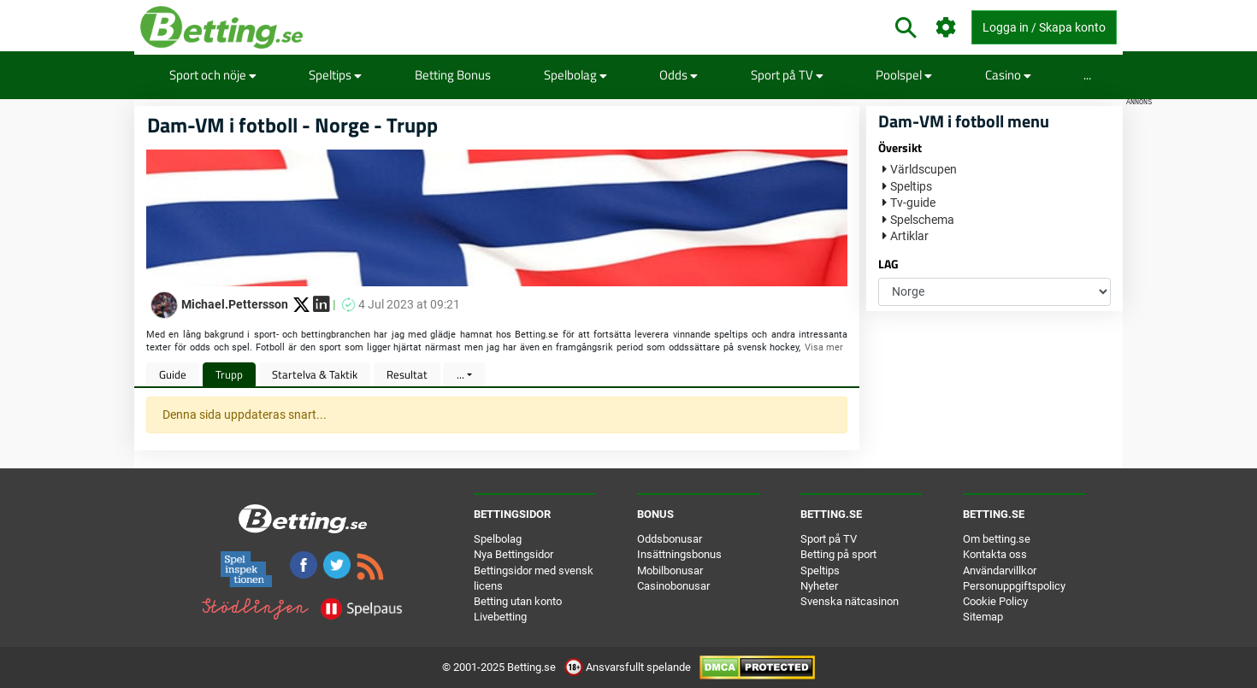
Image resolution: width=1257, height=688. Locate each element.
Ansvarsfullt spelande (628, 667)
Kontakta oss (995, 554)
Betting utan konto (518, 601)
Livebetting (500, 616)
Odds (678, 75)
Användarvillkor (999, 570)
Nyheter (819, 585)
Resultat (407, 374)
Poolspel (904, 75)
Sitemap (983, 616)
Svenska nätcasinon (849, 601)
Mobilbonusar (670, 570)
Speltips (335, 75)
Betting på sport (838, 554)
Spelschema (922, 219)
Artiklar (909, 236)
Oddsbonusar (669, 538)
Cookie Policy (995, 601)
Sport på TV (787, 75)
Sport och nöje (213, 75)
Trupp (229, 374)
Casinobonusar (673, 585)
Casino (1008, 75)
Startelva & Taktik (314, 374)
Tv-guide (912, 202)
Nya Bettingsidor (513, 554)
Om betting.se (996, 538)
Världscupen (923, 169)
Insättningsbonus (679, 554)
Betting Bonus (453, 75)
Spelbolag (575, 75)
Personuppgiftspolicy (1014, 585)
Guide (172, 374)
